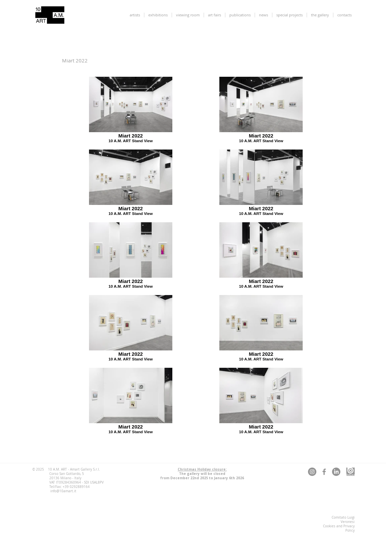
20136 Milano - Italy (65, 478)
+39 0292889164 (76, 487)
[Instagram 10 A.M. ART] (312, 472)
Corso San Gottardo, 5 (66, 474)
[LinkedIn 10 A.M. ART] (336, 472)
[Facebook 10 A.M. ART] (324, 472)
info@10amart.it (63, 491)
